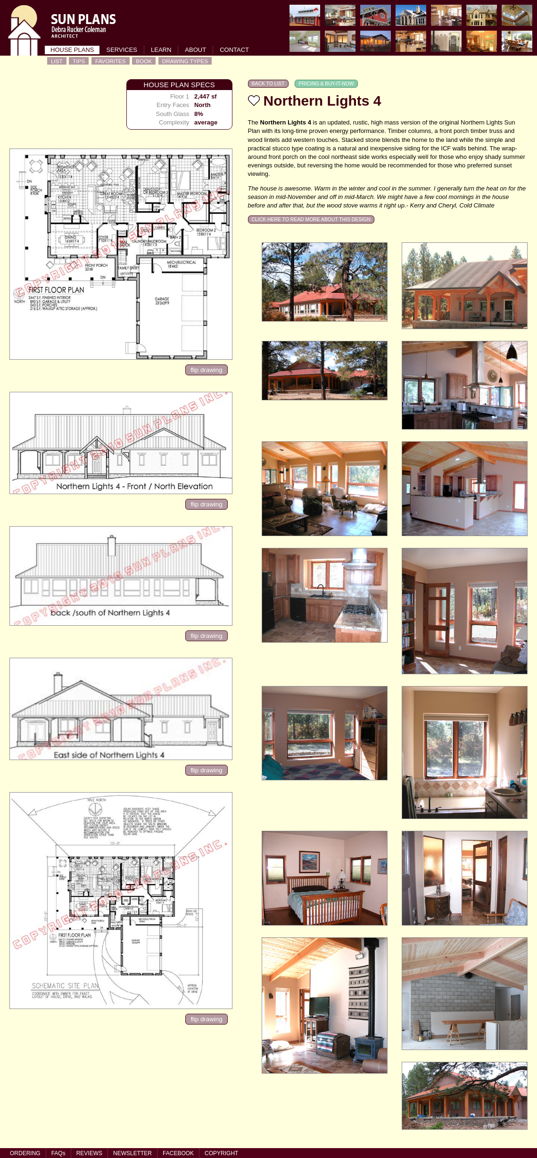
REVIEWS (89, 1153)
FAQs (58, 1153)
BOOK (144, 61)
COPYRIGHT (221, 1153)
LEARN (161, 49)
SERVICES (121, 49)
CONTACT (234, 49)
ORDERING (25, 1153)
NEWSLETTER (132, 1153)
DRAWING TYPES (185, 61)
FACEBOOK (178, 1153)
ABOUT (195, 49)
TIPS (79, 61)
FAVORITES (110, 61)
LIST (57, 61)
